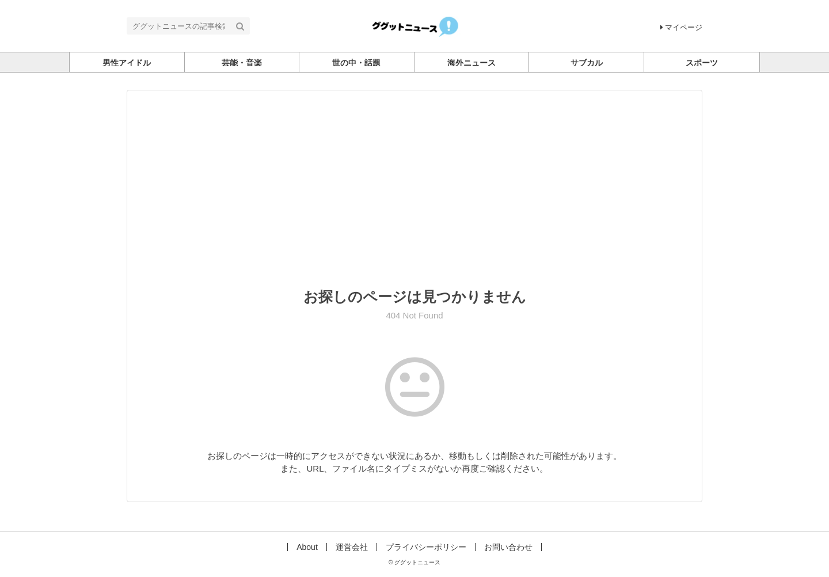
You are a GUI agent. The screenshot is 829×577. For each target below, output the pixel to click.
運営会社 (352, 547)
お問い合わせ (508, 547)
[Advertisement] (414, 197)
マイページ (681, 27)
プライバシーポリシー (426, 547)
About (307, 547)
